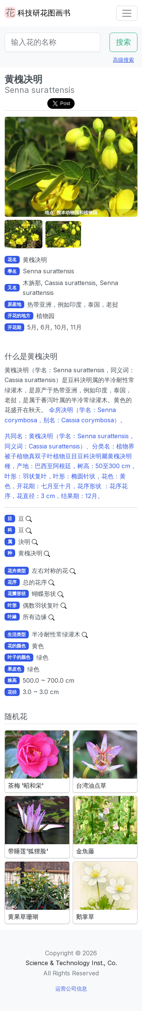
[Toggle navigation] (126, 13)
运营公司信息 (71, 988)
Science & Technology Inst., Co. (71, 963)
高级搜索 (123, 59)
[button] (23, 234)
